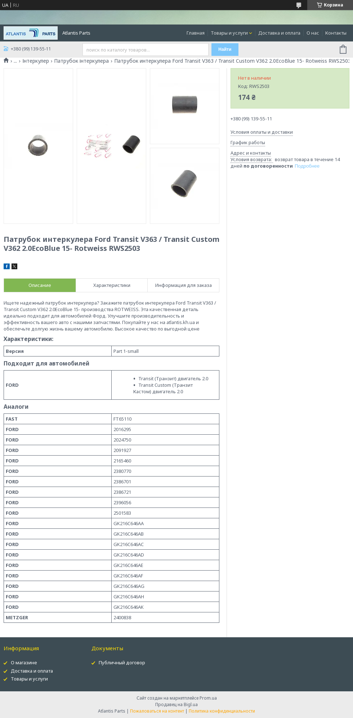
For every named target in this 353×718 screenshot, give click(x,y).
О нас (313, 33)
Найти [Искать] (224, 49)
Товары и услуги (229, 33)
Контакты (336, 33)
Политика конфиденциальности (222, 711)
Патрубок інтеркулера (81, 61)
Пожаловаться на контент (157, 711)
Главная (196, 33)
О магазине (24, 662)
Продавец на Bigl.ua (176, 704)
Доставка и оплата (279, 33)
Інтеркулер (35, 61)
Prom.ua (208, 698)
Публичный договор (122, 662)
